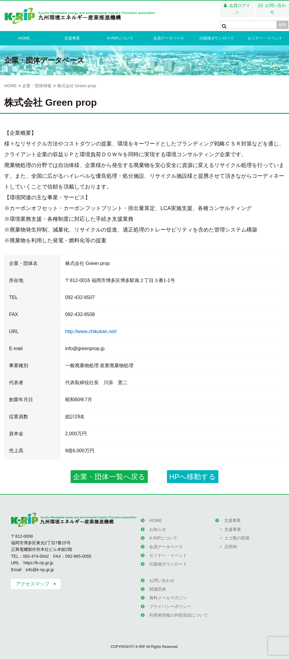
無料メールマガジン (168, 593)
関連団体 (157, 585)
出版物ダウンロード (216, 38)
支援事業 (72, 38)
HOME (24, 38)
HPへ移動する (192, 477)
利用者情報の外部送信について (178, 609)
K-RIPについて (120, 38)
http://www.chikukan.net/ (91, 331)
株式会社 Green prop (76, 85)
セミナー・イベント (264, 38)
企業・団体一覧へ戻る (109, 477)
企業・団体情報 (36, 85)
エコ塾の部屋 (236, 536)
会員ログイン (239, 8)
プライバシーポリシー (170, 601)
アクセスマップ (32, 583)
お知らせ (157, 528)
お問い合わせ (275, 8)
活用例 (230, 544)
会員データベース (168, 38)
